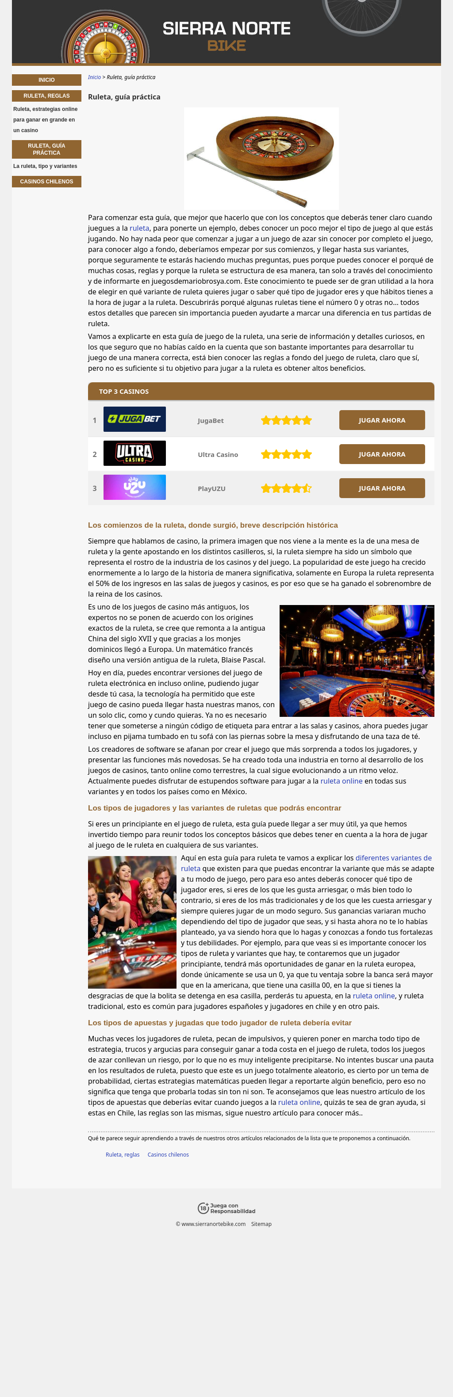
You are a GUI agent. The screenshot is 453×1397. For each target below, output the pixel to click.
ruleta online (341, 781)
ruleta (139, 228)
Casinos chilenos (168, 1154)
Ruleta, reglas (123, 1154)
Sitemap (261, 1224)
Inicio (46, 80)
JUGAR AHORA (382, 419)
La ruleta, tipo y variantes (45, 166)
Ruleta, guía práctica (46, 149)
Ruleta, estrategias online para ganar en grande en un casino (45, 119)
